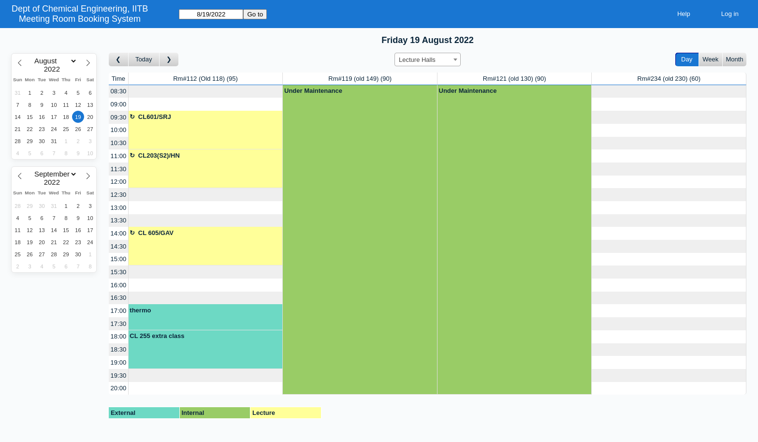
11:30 (119, 169)
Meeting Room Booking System (80, 19)
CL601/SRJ (154, 116)
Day (686, 59)
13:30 (119, 220)
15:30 (119, 272)
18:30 (119, 349)
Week (710, 59)
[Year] (54, 69)
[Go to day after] (169, 60)
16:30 (119, 297)
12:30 (119, 194)
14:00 (119, 233)
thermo (140, 310)
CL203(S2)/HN (159, 155)
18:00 (119, 336)
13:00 (119, 207)
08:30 (119, 91)
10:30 (119, 143)
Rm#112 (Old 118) (205, 78)
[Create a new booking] (206, 91)
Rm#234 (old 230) (668, 78)
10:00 (119, 129)
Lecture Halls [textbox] (417, 59)
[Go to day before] (119, 60)
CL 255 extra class (157, 335)
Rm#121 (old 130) (514, 78)
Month (734, 59)
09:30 (119, 117)
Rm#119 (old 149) (360, 78)
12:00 (119, 181)
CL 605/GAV (156, 232)
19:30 (119, 375)
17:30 (119, 323)
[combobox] (427, 59)
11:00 (119, 156)
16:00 (119, 285)
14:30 (119, 246)
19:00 (119, 362)
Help (683, 13)
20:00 (119, 388)
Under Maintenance (313, 90)
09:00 (119, 104)
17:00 (119, 310)
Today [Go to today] (143, 59)
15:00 (119, 259)
